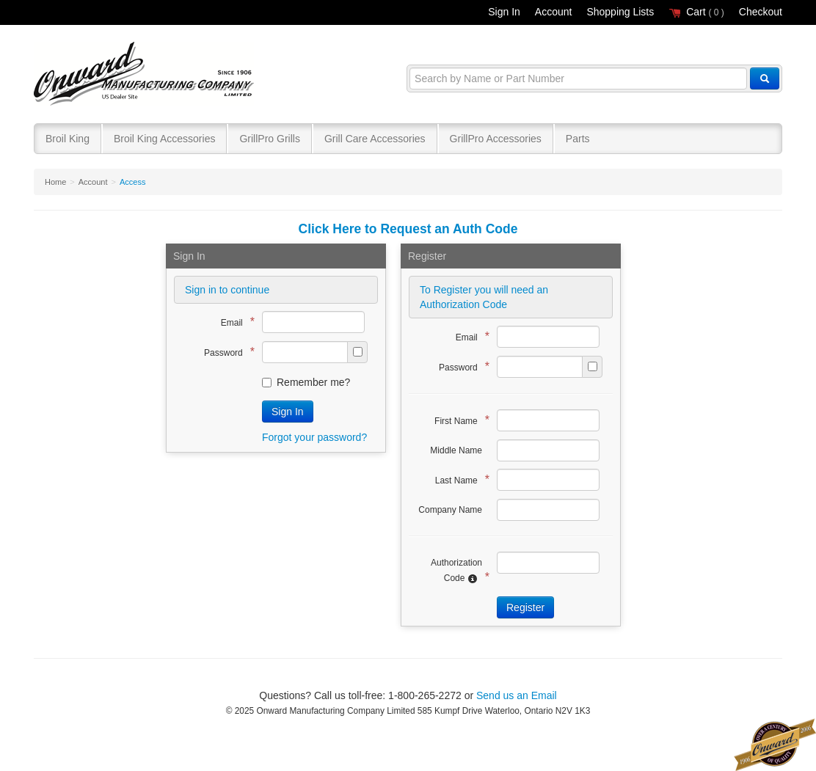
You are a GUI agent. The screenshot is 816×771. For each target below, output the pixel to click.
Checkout (760, 12)
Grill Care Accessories (375, 139)
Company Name (450, 510)
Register (525, 607)
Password (225, 352)
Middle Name (456, 450)
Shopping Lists (620, 12)
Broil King (67, 139)
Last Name (458, 479)
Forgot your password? (314, 437)
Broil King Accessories (165, 139)
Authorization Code (456, 571)
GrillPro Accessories (496, 139)
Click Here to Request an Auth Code (408, 229)
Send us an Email (516, 695)
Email (234, 321)
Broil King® (146, 74)
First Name (458, 420)
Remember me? (306, 382)
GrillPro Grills (269, 139)
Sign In (504, 12)
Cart (696, 12)
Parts (578, 139)
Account (553, 12)
